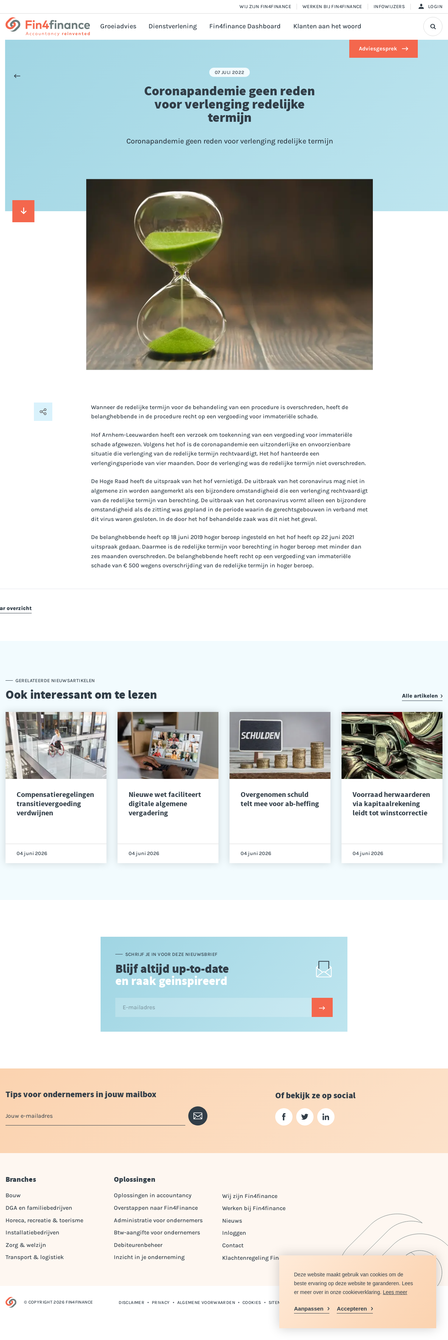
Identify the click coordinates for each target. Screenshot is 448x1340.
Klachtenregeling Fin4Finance (263, 1257)
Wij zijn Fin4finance (265, 6)
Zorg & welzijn (26, 1244)
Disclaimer (131, 1302)
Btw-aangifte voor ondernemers (157, 1232)
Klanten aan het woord (327, 26)
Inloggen (234, 1232)
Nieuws (232, 1220)
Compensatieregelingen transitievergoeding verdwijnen (55, 804)
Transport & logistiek (35, 1257)
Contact (233, 1245)
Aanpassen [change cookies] (308, 1308)
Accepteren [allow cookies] (352, 1308)
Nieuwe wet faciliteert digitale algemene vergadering (165, 804)
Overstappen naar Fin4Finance (156, 1207)
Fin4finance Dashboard (245, 26)
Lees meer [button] (395, 1292)
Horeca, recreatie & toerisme (44, 1220)
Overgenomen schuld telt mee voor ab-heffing (280, 799)
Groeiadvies (118, 26)
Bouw (13, 1195)
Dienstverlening (172, 26)
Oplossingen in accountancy (153, 1195)
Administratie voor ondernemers (158, 1220)
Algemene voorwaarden (206, 1302)
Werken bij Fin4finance (332, 6)
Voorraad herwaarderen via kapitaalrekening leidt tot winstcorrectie (391, 804)
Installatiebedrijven (32, 1232)
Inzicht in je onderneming (149, 1257)
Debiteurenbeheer (138, 1244)
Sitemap (278, 1302)
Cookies (251, 1302)
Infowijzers (389, 6)
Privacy (161, 1302)
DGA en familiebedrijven (39, 1207)
